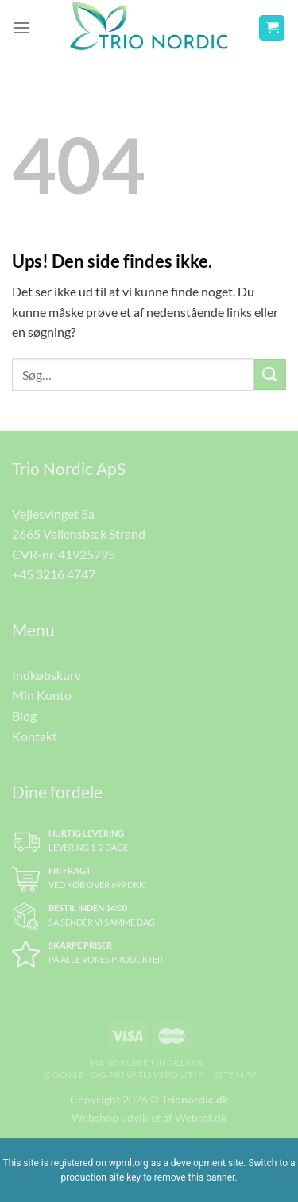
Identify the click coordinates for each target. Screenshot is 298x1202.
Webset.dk (200, 1117)
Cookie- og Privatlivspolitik (124, 1074)
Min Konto (42, 694)
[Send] (270, 374)
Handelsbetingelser (147, 1063)
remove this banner (194, 1177)
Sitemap (236, 1074)
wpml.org (129, 1163)
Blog (24, 715)
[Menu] (21, 27)
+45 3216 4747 (53, 574)
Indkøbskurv (46, 674)
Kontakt (34, 736)
